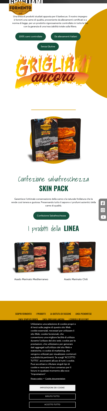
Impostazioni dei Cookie (52, 388)
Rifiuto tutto (52, 396)
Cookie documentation (55, 378)
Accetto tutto (52, 404)
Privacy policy (36, 378)
